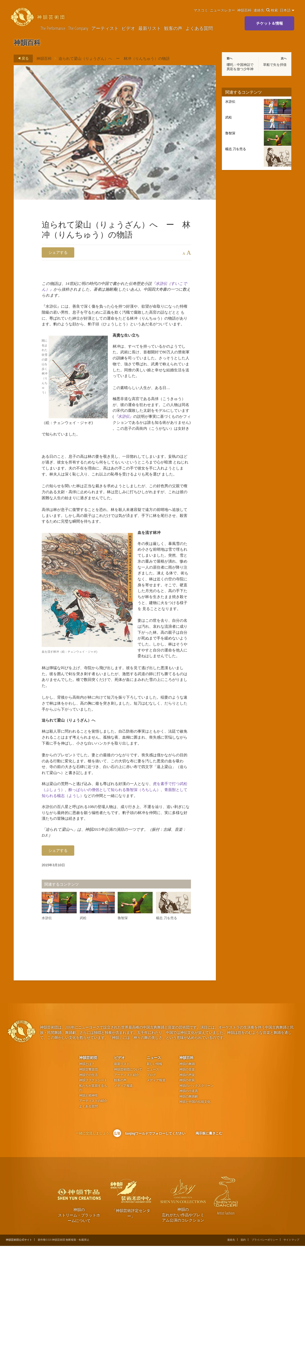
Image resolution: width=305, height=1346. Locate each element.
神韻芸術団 (88, 1157)
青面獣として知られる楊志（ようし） (112, 882)
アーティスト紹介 (126, 1174)
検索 (272, 10)
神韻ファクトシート (93, 1180)
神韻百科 (244, 10)
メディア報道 (123, 1185)
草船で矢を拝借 (275, 65)
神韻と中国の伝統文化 (194, 1202)
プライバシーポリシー (265, 1339)
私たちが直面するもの (93, 1188)
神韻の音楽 (187, 1169)
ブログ (151, 1174)
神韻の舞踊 (187, 1164)
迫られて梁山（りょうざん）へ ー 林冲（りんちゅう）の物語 (114, 58)
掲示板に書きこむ (209, 1233)
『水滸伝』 (163, 448)
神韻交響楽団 (88, 1169)
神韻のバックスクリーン (196, 1185)
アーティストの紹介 (93, 1201)
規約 (243, 1339)
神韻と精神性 (88, 1195)
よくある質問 (199, 28)
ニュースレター (222, 10)
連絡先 (258, 10)
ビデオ (128, 28)
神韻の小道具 (188, 1191)
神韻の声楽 (187, 1174)
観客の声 (173, 28)
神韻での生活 (88, 1174)
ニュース (154, 1157)
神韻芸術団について (128, 1169)
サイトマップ (291, 1339)
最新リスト (149, 28)
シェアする (58, 252)
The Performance (52, 28)
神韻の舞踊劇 (188, 1196)
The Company (78, 28)
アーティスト (105, 28)
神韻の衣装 (187, 1180)
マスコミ (201, 10)
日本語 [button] (287, 10)
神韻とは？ (87, 1164)
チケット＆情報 (269, 23)
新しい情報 (154, 1164)
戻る (22, 58)
